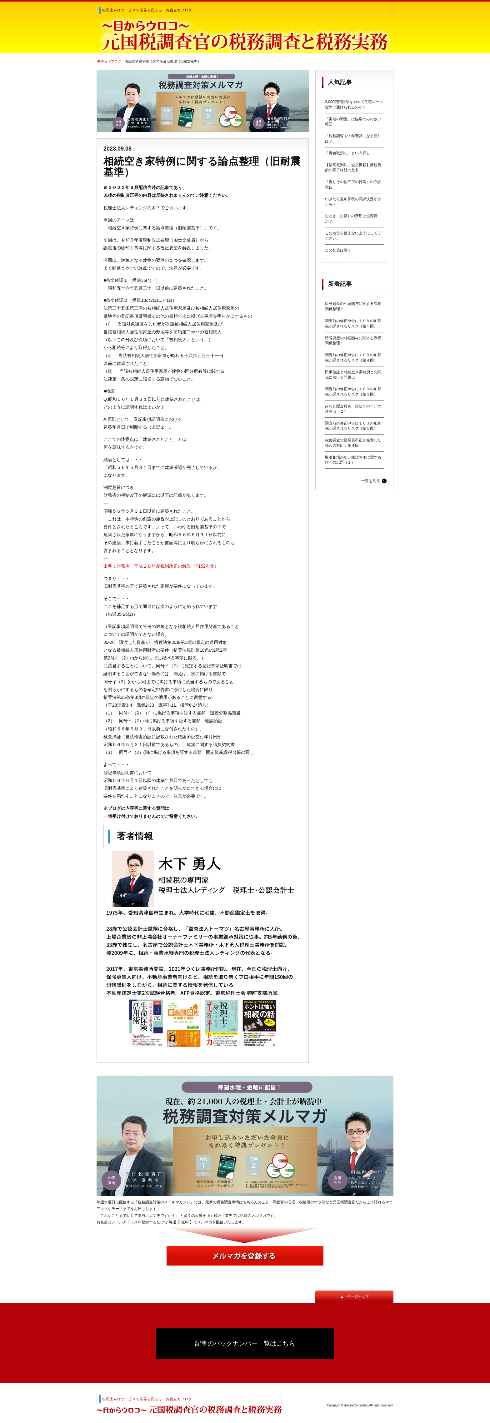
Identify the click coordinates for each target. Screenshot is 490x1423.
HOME (102, 61)
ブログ (116, 61)
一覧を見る (370, 481)
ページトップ (354, 1297)
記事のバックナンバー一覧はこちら (245, 1343)
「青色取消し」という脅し (347, 153)
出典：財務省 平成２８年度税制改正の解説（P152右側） (161, 566)
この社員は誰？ (338, 250)
